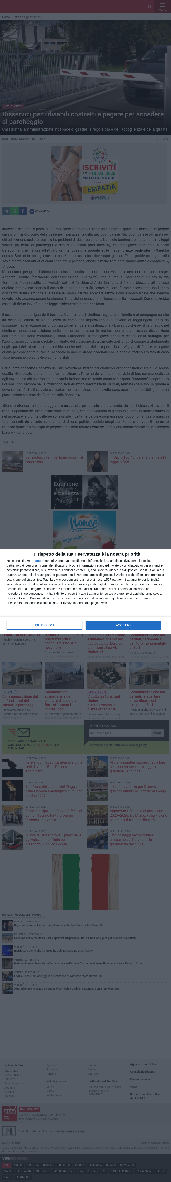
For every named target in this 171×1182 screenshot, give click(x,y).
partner (38, 560)
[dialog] (85, 591)
